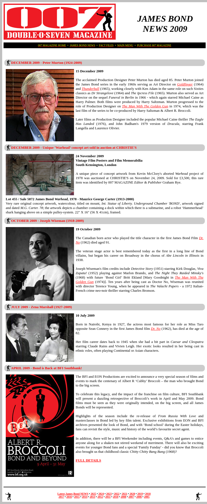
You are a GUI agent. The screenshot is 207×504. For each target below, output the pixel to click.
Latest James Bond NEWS (72, 493)
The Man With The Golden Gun (145, 106)
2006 (139, 496)
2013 (92, 496)
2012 (100, 496)
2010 (115, 496)
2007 (131, 496)
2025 (93, 493)
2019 (140, 493)
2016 (69, 496)
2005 (147, 496)
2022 (117, 493)
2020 (132, 493)
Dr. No (156, 329)
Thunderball (90, 89)
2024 (101, 493)
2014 (84, 496)
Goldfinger (185, 84)
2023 (109, 493)
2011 (107, 496)
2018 (148, 493)
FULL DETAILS (88, 460)
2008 (123, 496)
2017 (61, 496)
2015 (76, 496)
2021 (124, 493)
